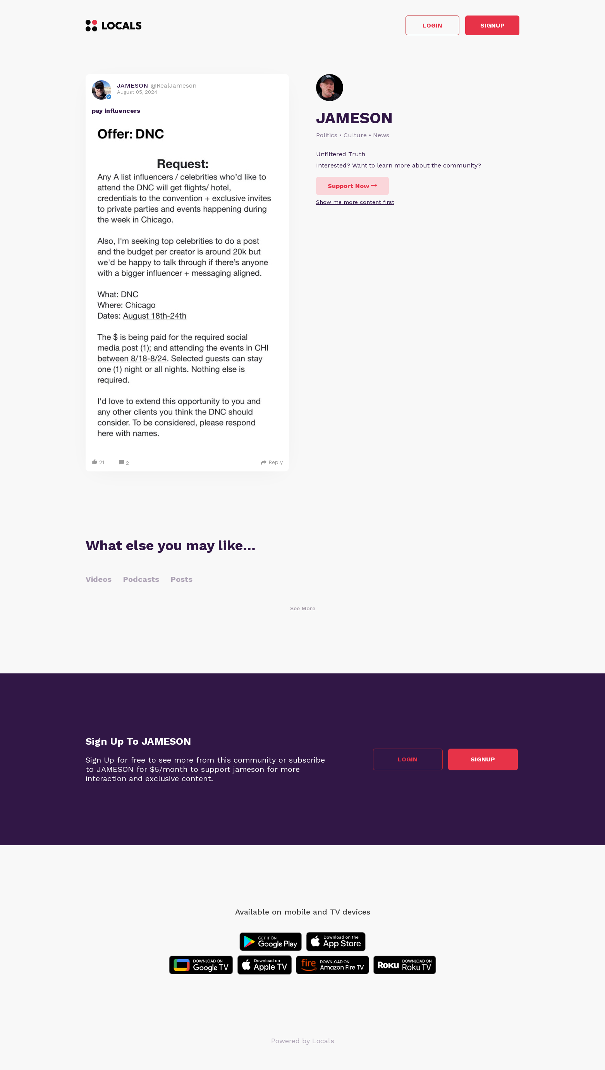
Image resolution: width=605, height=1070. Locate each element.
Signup (485, 26)
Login (409, 26)
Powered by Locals (302, 1043)
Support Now (352, 188)
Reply (272, 464)
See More (302, 610)
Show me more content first (355, 204)
